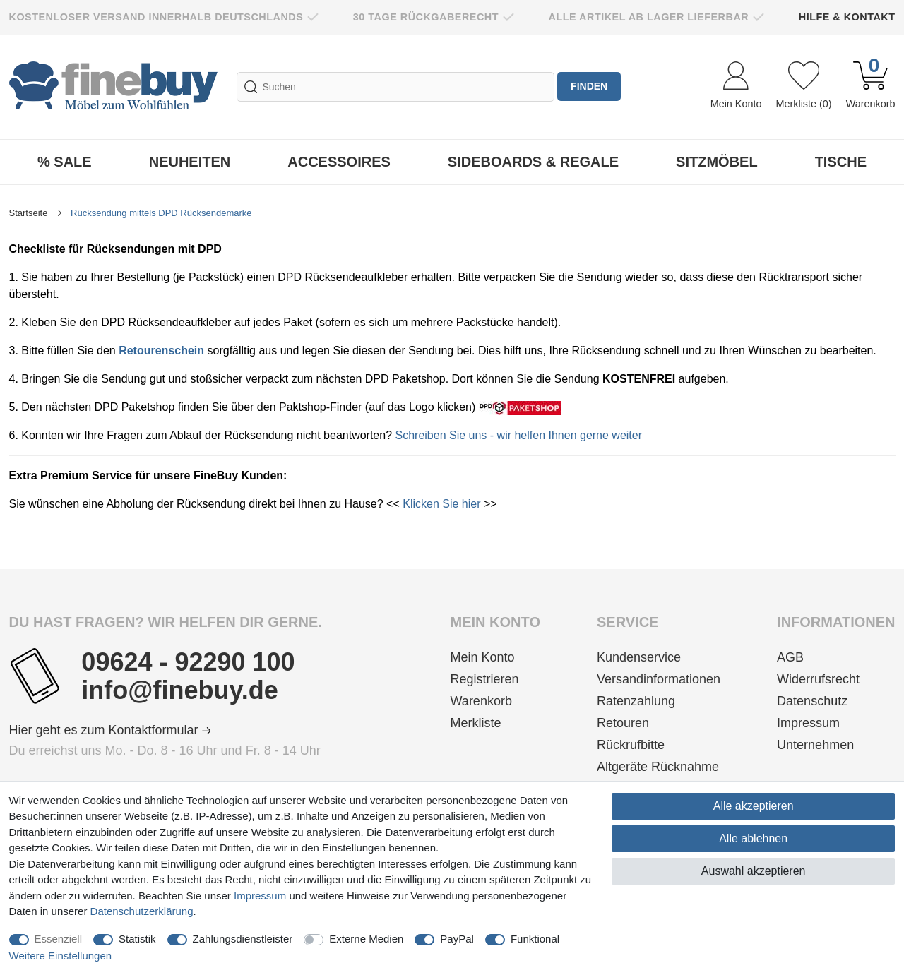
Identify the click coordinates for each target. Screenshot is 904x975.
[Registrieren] (495, 679)
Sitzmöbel (717, 161)
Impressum (808, 723)
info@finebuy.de (179, 690)
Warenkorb (481, 701)
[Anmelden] (736, 86)
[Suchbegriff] (395, 87)
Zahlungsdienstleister (243, 939)
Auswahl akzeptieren (753, 871)
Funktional (535, 939)
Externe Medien (366, 939)
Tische (841, 161)
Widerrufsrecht (818, 679)
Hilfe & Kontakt (847, 17)
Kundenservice (639, 657)
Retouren (623, 723)
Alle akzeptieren (753, 806)
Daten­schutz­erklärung (142, 911)
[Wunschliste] (803, 86)
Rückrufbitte (631, 745)
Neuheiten (190, 161)
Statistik (137, 939)
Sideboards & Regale (533, 161)
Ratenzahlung (636, 701)
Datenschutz (812, 701)
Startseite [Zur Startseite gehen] (30, 213)
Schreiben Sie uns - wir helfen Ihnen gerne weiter (519, 435)
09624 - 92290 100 (188, 662)
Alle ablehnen (753, 838)
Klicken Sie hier (441, 504)
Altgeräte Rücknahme (658, 767)
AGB (790, 657)
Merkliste (476, 723)
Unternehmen (815, 745)
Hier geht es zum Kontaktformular (110, 730)
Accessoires (339, 161)
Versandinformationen (658, 679)
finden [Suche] (589, 86)
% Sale (64, 161)
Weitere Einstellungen (60, 956)
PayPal (457, 939)
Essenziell (59, 939)
